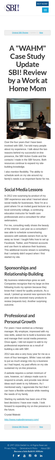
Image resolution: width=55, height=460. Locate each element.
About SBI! (46, 448)
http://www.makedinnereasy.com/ (21, 419)
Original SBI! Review (20, 33)
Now (41, 33)
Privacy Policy (10, 448)
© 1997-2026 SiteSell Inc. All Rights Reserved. (27, 445)
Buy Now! (42, 4)
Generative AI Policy (29, 448)
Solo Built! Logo (11, 8)
